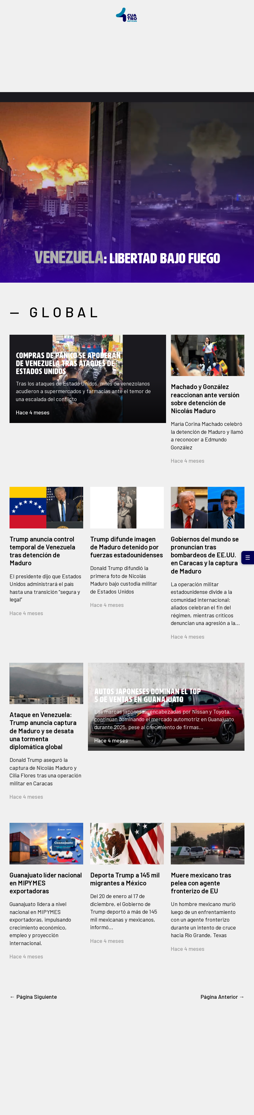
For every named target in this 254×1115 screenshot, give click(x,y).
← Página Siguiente (33, 996)
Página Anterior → (223, 996)
